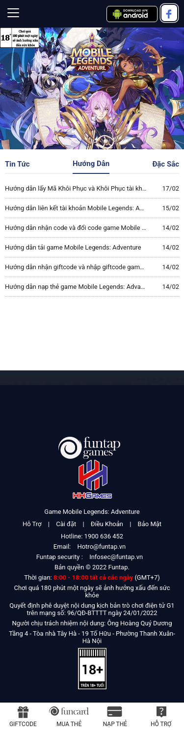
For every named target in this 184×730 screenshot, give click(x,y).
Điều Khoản (107, 524)
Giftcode (23, 724)
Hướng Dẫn (91, 163)
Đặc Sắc (165, 164)
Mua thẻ (68, 724)
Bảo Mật (149, 524)
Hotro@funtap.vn (101, 546)
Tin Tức (17, 164)
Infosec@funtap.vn (116, 557)
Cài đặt (66, 524)
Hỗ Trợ (32, 524)
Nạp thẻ (115, 724)
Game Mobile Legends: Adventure (91, 511)
